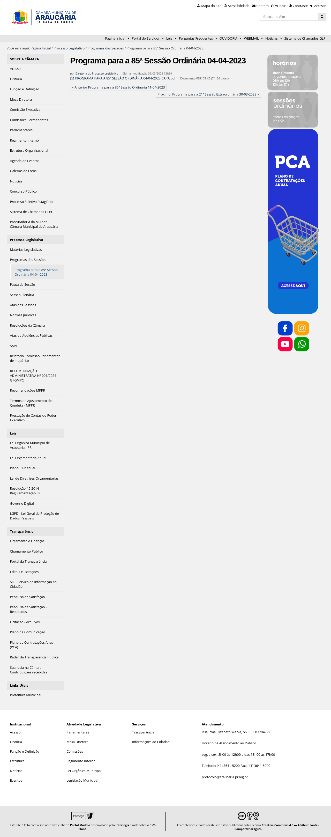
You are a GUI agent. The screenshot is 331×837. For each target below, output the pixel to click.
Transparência (22, 531)
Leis (169, 38)
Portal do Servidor (146, 38)
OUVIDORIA (228, 38)
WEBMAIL (251, 38)
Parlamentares (77, 732)
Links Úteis (19, 685)
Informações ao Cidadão (151, 741)
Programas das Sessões (105, 48)
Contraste (300, 5)
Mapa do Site (211, 5)
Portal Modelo (80, 825)
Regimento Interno (80, 761)
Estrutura (17, 761)
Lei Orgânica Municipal (83, 770)
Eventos (16, 780)
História (16, 741)
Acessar (320, 5)
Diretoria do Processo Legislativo (97, 73)
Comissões (74, 751)
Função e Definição (24, 751)
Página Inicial (115, 38)
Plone (82, 829)
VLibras (281, 5)
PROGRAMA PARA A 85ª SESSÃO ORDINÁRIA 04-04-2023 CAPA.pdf (123, 78)
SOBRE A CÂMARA (24, 59)
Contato (263, 5)
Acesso (15, 732)
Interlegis (122, 825)
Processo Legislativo (69, 48)
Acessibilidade (239, 5)
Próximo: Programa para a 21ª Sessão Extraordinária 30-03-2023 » (208, 94)
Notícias (271, 38)
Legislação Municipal (82, 780)
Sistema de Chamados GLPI (305, 38)
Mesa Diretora (77, 741)
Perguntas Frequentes (196, 38)
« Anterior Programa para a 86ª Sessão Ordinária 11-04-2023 (118, 87)
